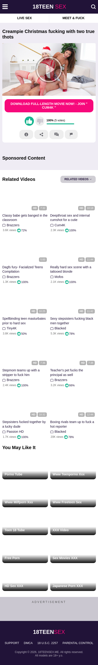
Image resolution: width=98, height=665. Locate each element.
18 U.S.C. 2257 (47, 643)
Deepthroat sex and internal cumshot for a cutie (70, 218)
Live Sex (24, 18)
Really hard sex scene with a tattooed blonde (70, 269)
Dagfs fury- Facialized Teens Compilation (22, 269)
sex (49, 6)
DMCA (28, 643)
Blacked (60, 328)
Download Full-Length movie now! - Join (49, 106)
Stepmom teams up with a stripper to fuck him (21, 372)
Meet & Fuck (73, 18)
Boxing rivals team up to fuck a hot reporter (72, 424)
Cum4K (60, 225)
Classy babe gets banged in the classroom (25, 218)
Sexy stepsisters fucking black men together (71, 321)
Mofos (59, 277)
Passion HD (15, 431)
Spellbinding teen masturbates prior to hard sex (24, 321)
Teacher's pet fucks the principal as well (66, 372)
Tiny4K (12, 328)
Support (12, 643)
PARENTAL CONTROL (77, 643)
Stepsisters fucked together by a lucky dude (24, 424)
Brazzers (13, 225)
